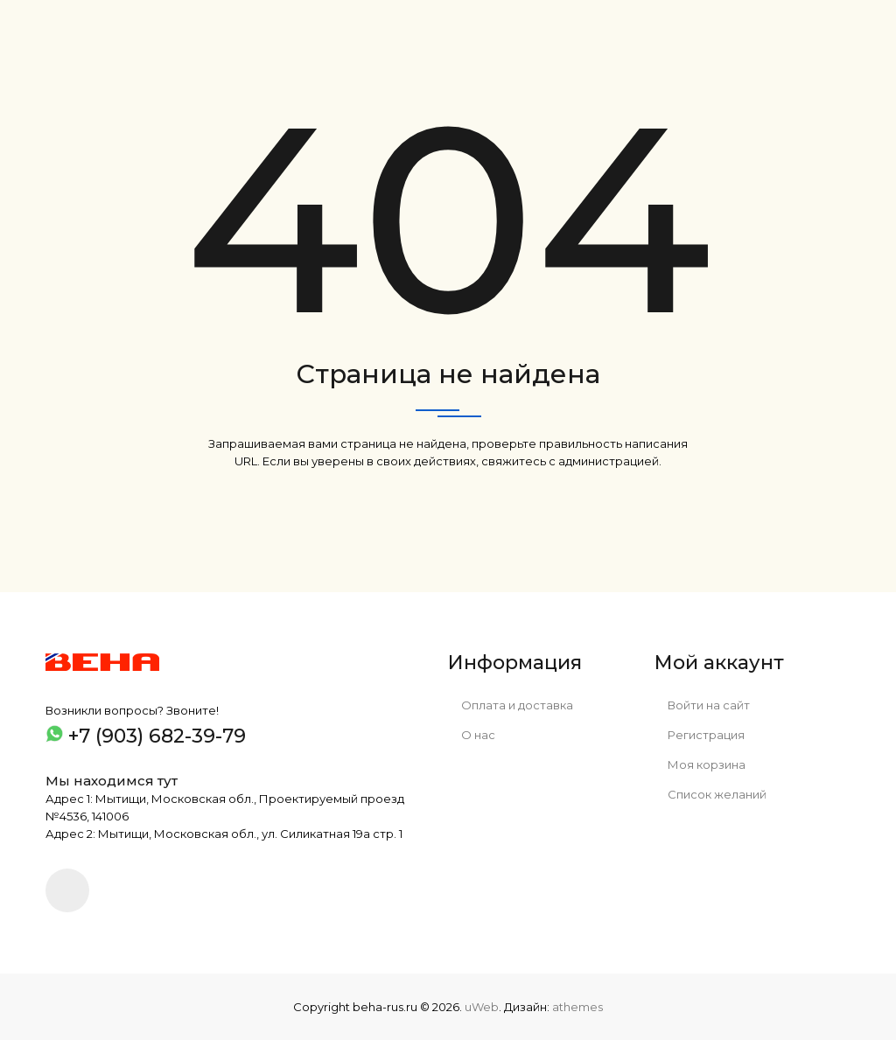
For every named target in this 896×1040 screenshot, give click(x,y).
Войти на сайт (702, 705)
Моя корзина (700, 764)
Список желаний (710, 794)
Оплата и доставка (510, 705)
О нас (471, 735)
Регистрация (699, 735)
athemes (577, 1007)
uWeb (482, 1007)
